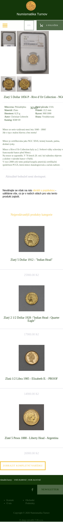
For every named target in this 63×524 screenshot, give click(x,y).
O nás (9, 503)
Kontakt (10, 500)
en (29, 25)
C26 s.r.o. (39, 520)
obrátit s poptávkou (44, 190)
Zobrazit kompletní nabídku (23, 465)
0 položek (52, 25)
